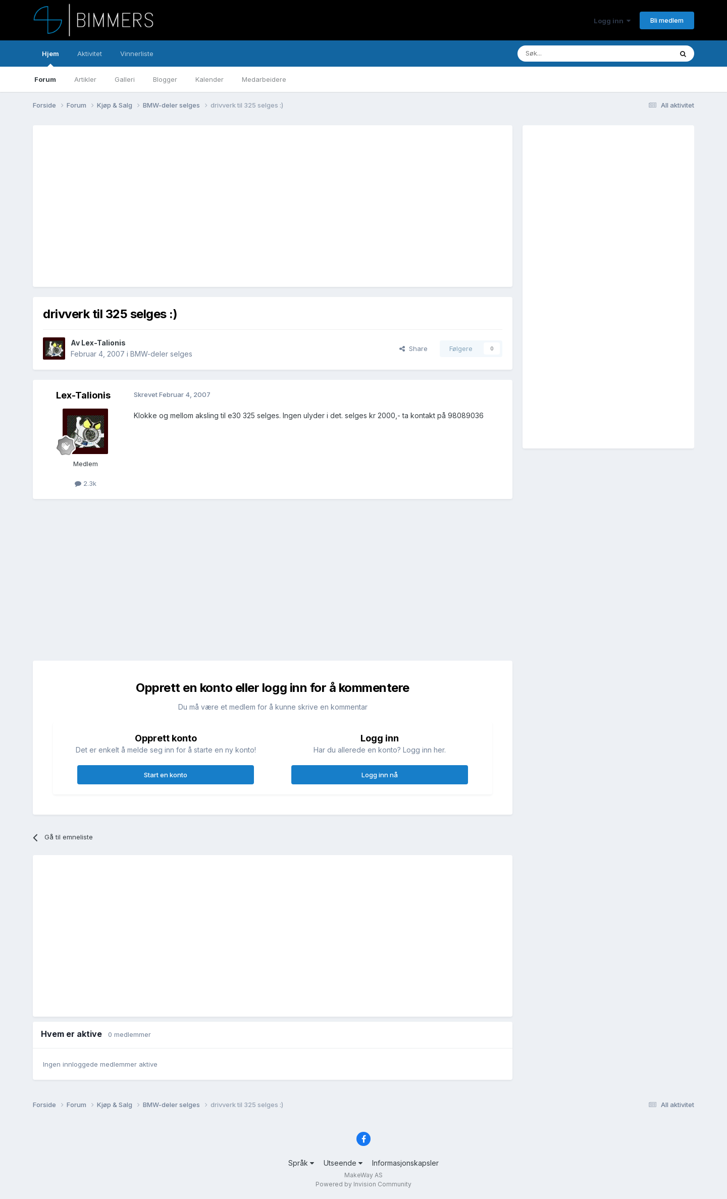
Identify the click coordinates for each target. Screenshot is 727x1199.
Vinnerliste (136, 53)
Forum (45, 79)
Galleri (125, 79)
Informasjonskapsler (405, 1163)
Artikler (85, 79)
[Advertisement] (226, 206)
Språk (301, 1163)
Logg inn (612, 21)
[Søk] (564, 53)
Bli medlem (667, 20)
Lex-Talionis (103, 342)
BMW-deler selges (161, 353)
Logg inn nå (379, 775)
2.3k (85, 483)
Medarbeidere (264, 79)
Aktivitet (89, 53)
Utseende (343, 1163)
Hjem (50, 58)
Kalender (209, 79)
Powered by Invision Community (363, 1184)
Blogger (165, 79)
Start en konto (165, 775)
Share (413, 348)
